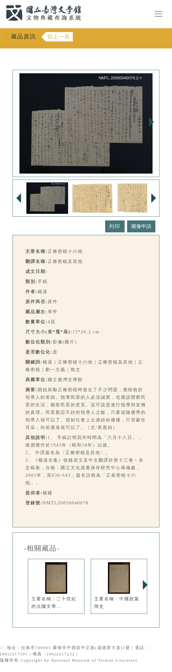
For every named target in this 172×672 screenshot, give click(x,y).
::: (2, 3)
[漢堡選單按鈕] (158, 14)
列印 (115, 226)
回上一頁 (58, 36)
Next (151, 122)
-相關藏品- (42, 548)
